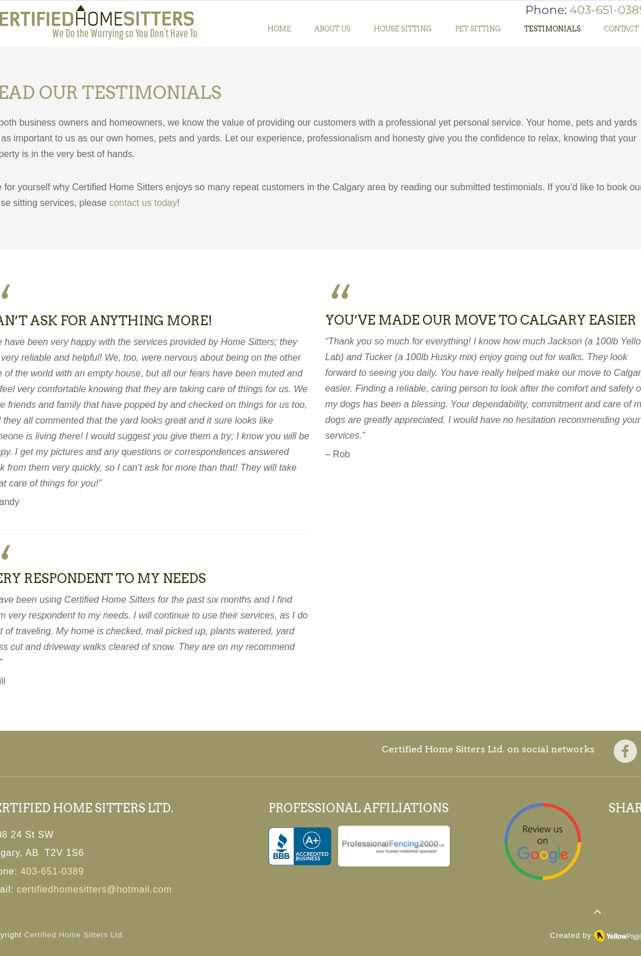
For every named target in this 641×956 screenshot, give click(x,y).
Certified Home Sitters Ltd (73, 934)
